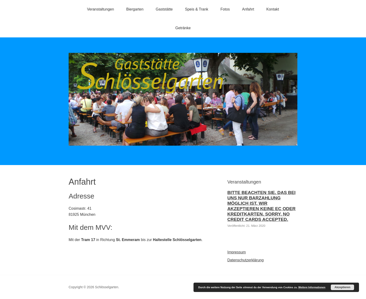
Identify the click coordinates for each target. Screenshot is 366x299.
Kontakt (272, 9)
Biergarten (135, 9)
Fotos (225, 9)
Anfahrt (248, 9)
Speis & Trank (196, 9)
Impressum (236, 252)
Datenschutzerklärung (245, 260)
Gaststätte (164, 9)
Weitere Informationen (311, 287)
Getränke (183, 28)
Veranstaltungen (100, 9)
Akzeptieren (342, 287)
